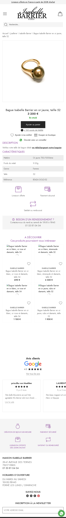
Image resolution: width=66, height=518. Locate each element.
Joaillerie (13, 33)
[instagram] (31, 496)
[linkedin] (27, 496)
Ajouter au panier (33, 124)
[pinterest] (38, 496)
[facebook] (35, 496)
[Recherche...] (33, 24)
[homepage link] (32, 14)
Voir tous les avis (33, 373)
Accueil (5, 33)
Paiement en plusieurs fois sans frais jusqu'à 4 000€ (33, 2)
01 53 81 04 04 (10, 468)
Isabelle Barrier (25, 33)
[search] (5, 24)
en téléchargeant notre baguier (47, 147)
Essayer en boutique (45, 135)
